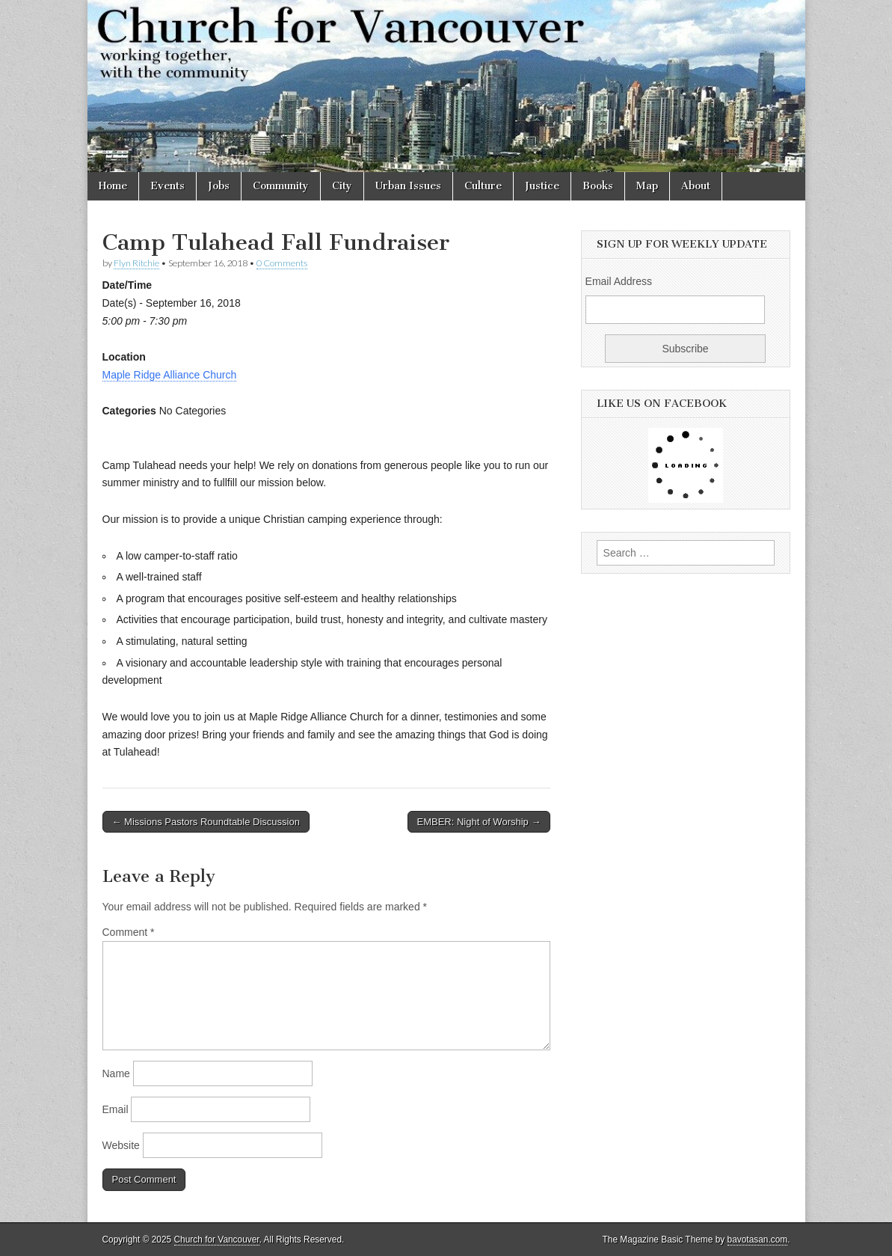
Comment (128, 932)
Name (116, 1073)
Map (647, 186)
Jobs (219, 186)
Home (113, 186)
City (342, 186)
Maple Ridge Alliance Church (169, 375)
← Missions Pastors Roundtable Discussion (206, 821)
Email (115, 1109)
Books (597, 186)
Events (167, 186)
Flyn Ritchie (136, 263)
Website (121, 1145)
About (695, 186)
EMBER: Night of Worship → (479, 821)
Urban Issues (408, 186)
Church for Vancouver (216, 1239)
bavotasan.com (758, 1239)
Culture (483, 186)
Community (281, 186)
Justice (542, 186)
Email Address (618, 281)
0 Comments (281, 263)
